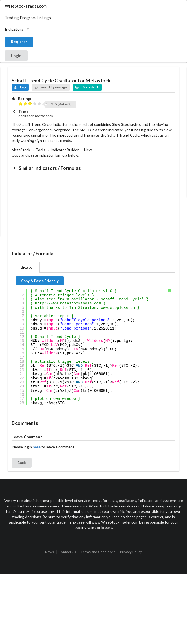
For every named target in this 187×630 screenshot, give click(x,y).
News (49, 552)
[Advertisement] (53, 210)
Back (21, 462)
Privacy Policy (131, 552)
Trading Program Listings (28, 17)
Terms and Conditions (98, 552)
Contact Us (67, 552)
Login (16, 55)
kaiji (20, 87)
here (37, 447)
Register (19, 41)
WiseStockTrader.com (26, 6)
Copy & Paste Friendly (40, 281)
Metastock (87, 87)
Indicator (25, 267)
